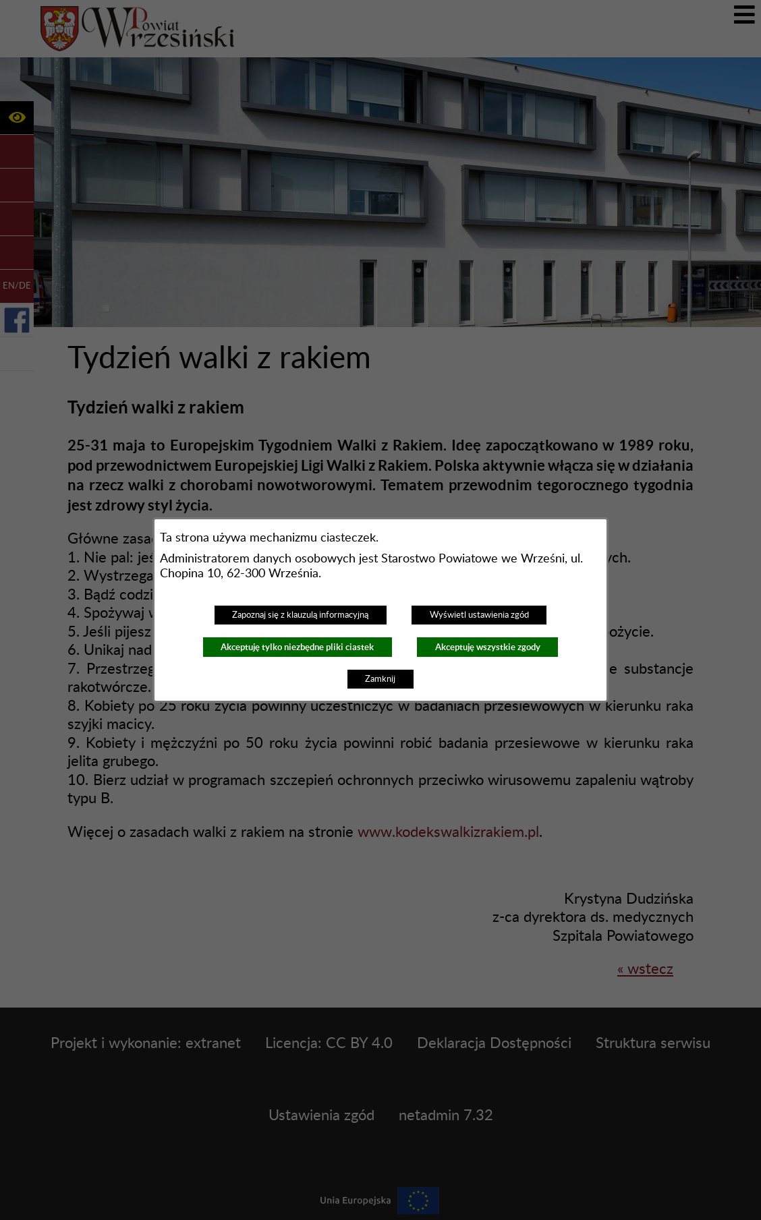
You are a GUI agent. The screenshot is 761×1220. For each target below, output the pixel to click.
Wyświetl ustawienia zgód (479, 615)
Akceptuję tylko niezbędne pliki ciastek (297, 647)
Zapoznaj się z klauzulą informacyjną (300, 615)
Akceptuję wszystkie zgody (487, 647)
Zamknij (380, 679)
